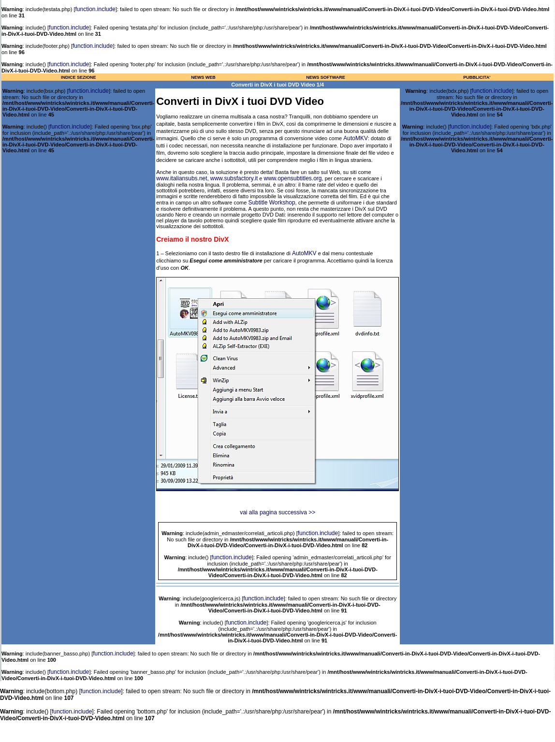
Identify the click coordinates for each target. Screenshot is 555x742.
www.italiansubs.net (181, 178)
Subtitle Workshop (271, 202)
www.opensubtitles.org (292, 178)
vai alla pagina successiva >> (277, 512)
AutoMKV (355, 138)
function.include (95, 9)
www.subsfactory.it (234, 178)
